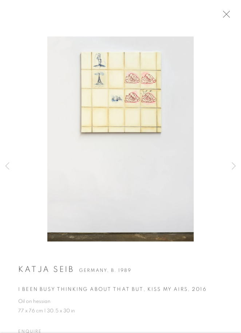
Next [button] (233, 166)
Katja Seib (46, 271)
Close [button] (227, 16)
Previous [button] (7, 166)
